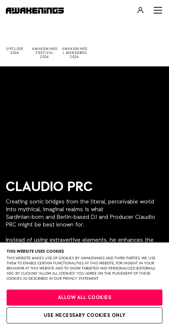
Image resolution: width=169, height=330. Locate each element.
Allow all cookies (84, 297)
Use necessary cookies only (85, 315)
